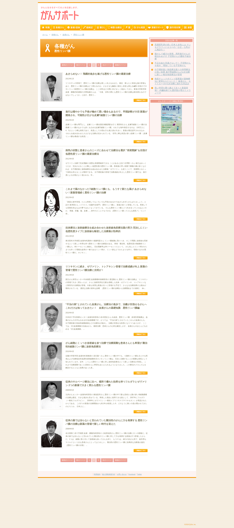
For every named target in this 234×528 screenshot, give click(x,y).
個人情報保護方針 (108, 474)
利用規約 (97, 474)
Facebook (131, 474)
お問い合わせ (122, 474)
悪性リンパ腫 (78, 35)
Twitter (139, 474)
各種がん (55, 35)
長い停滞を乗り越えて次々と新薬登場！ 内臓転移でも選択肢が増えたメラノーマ (173, 90)
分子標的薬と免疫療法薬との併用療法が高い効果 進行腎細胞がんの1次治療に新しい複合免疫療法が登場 (172, 72)
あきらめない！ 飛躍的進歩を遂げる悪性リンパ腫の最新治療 (98, 74)
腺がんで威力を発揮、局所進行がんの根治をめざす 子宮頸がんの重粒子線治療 (173, 56)
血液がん (66, 35)
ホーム (45, 35)
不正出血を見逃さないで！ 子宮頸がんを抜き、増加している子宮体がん (173, 64)
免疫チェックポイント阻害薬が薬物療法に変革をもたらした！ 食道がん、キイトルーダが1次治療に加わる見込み (173, 81)
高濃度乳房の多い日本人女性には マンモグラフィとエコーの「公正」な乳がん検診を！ (173, 47)
